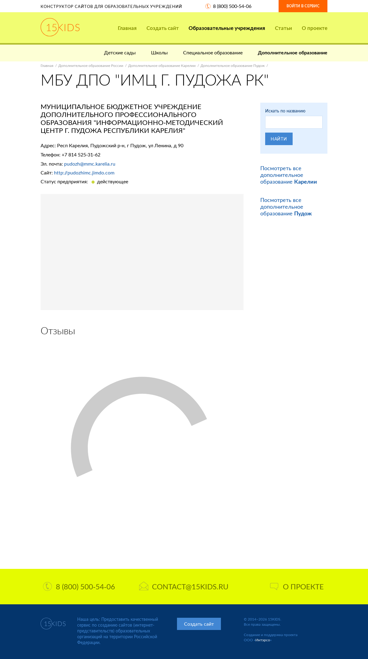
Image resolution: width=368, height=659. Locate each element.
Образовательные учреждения (227, 28)
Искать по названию (285, 110)
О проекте (314, 28)
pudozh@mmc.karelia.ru (89, 164)
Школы (159, 52)
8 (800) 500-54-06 (232, 6)
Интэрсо (262, 640)
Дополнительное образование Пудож (232, 65)
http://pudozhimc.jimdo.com (84, 172)
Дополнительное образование (292, 52)
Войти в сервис (303, 6)
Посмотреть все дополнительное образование (288, 175)
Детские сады (120, 52)
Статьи (283, 28)
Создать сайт (162, 28)
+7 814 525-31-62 (81, 154)
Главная (127, 28)
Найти (279, 138)
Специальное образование (213, 52)
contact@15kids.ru (184, 586)
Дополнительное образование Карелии (162, 65)
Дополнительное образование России (90, 65)
